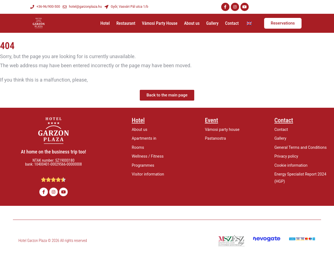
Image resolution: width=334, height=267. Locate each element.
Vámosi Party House (159, 23)
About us (192, 23)
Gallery (212, 23)
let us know (101, 80)
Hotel (105, 23)
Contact (232, 23)
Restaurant (125, 23)
